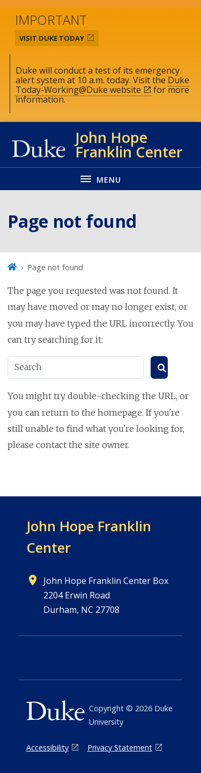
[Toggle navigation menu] (100, 178)
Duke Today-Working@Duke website (102, 85)
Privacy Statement (119, 747)
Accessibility (47, 747)
